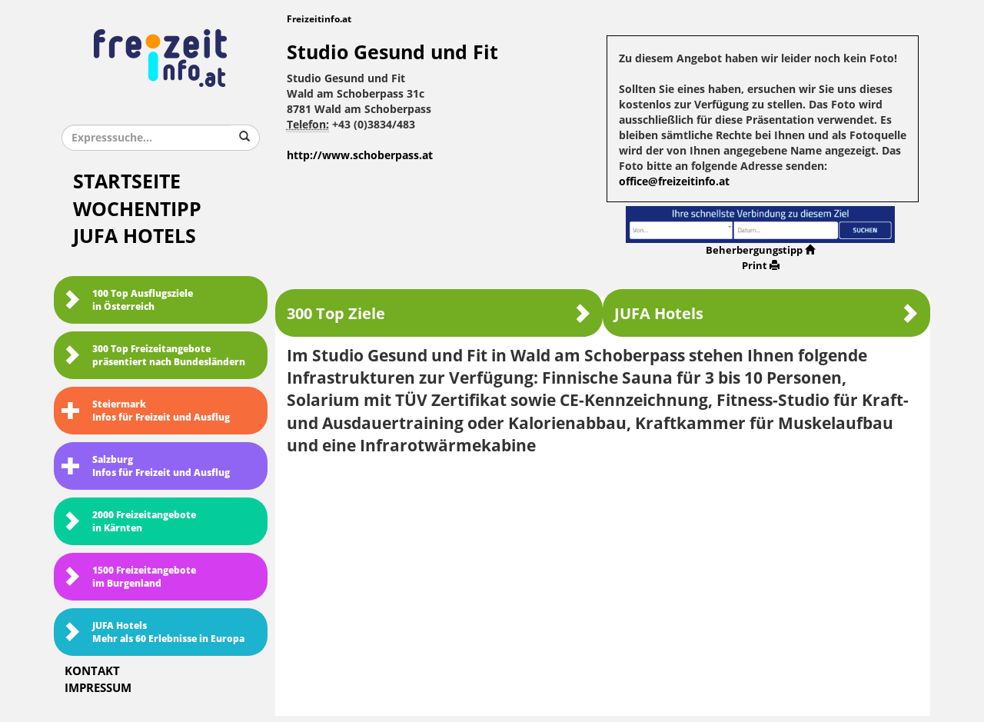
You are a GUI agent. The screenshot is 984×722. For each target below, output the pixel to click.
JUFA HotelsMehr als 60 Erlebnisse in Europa (153, 632)
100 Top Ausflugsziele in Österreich (127, 300)
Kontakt (92, 671)
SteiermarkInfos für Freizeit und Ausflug (146, 411)
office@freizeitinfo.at (674, 181)
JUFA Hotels (134, 236)
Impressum (98, 688)
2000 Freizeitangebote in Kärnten (129, 522)
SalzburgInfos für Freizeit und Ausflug (146, 466)
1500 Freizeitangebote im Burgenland (129, 577)
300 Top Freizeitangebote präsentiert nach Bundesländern (153, 356)
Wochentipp (137, 209)
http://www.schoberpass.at (360, 155)
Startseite (127, 182)
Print (761, 265)
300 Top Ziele (439, 313)
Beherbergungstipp (760, 250)
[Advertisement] (603, 580)
